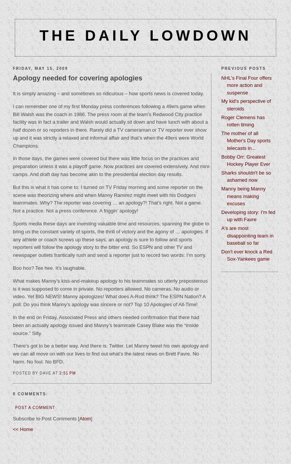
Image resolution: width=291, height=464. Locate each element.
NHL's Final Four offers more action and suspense (246, 85)
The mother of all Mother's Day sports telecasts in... (246, 141)
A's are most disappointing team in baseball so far (247, 235)
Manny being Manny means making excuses (243, 196)
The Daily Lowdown (145, 35)
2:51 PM (67, 373)
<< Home (23, 429)
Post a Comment (35, 408)
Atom (85, 419)
